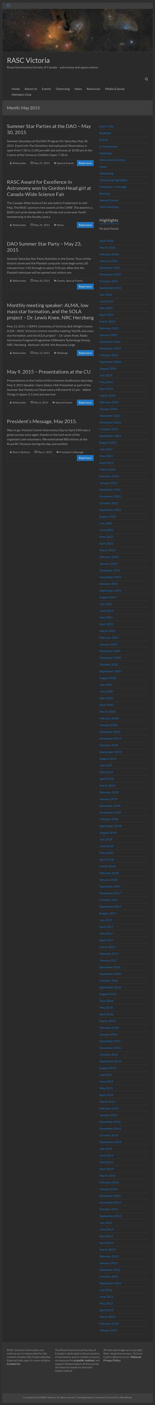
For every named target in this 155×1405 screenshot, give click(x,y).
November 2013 (110, 1202)
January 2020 (108, 725)
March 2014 (107, 1175)
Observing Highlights (113, 180)
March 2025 (107, 321)
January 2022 (108, 563)
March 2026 (107, 247)
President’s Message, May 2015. (42, 421)
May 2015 (106, 1088)
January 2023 (108, 483)
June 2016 (106, 1000)
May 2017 (106, 933)
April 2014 (106, 1169)
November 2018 (110, 812)
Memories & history (112, 160)
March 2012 (107, 1317)
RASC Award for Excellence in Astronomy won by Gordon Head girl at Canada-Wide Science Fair (49, 188)
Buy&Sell (105, 133)
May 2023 (106, 456)
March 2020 (107, 711)
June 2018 (106, 846)
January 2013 (108, 1263)
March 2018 (107, 866)
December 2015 (109, 1041)
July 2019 (105, 765)
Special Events (65, 163)
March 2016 (107, 1021)
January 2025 (108, 335)
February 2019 (109, 792)
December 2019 (109, 731)
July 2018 (105, 839)
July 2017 (105, 920)
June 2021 (106, 610)
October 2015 (108, 1054)
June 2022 (106, 530)
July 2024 (105, 375)
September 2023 (110, 436)
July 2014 (105, 1148)
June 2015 (106, 1081)
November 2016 (110, 974)
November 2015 (110, 1048)
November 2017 (110, 893)
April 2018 (106, 859)
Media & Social (114, 89)
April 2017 (106, 940)
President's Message (71, 452)
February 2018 (109, 873)
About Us (31, 89)
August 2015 (107, 1068)
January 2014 (108, 1189)
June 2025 (106, 301)
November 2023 (110, 422)
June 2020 (106, 691)
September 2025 (110, 288)
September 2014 (110, 1142)
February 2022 (109, 557)
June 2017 (106, 926)
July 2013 (105, 1222)
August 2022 (107, 516)
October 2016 (108, 980)
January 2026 (108, 261)
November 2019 (110, 738)
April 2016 (106, 1014)
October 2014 (108, 1135)
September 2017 (110, 906)
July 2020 (105, 684)
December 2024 (109, 341)
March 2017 (107, 947)
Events (46, 89)
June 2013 (106, 1229)
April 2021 (106, 624)
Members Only (21, 94)
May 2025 (106, 308)
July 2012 (105, 1290)
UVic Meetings (109, 207)
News (78, 89)
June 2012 (106, 1296)
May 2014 (106, 1162)
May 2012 (106, 1303)
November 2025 (110, 274)
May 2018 (106, 852)
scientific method (84, 1360)
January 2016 (108, 1034)
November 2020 (110, 657)
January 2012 (108, 1330)
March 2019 (107, 785)
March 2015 (107, 1101)
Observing (63, 89)
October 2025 (108, 281)
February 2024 (109, 402)
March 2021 (107, 631)
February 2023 (109, 476)
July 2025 (105, 294)
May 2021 (106, 617)
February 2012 (109, 1323)
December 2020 (109, 651)
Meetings (62, 353)
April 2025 (106, 314)
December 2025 (109, 267)
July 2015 (105, 1074)
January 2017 (108, 960)
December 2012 (109, 1269)
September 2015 (110, 1061)
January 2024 (108, 409)
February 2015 (109, 1108)
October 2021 (108, 583)
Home (16, 89)
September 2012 (110, 1283)
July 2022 (105, 523)
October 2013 (108, 1209)
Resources (93, 89)
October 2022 (108, 503)
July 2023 (105, 449)
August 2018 (107, 832)
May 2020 (106, 698)
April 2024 (106, 388)
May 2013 (106, 1236)
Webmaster (19, 163)
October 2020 (108, 664)
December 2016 (109, 967)
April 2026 (106, 240)
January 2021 (108, 644)
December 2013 (109, 1195)
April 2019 (106, 779)
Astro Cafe (106, 126)
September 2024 (110, 362)
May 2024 (106, 382)
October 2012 (108, 1276)
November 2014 (110, 1128)
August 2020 (107, 678)
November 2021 (110, 577)
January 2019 (108, 799)
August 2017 (107, 913)
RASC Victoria (28, 60)
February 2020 (109, 718)
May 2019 (106, 772)
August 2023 (107, 442)
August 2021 (107, 597)
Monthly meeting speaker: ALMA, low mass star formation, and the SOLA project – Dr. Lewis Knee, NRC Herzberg (50, 311)
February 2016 (109, 1027)
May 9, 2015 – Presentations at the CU (49, 372)
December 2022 (109, 489)
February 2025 (109, 328)
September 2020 (110, 671)
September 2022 (110, 510)
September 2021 (110, 590)
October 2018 (108, 819)
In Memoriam (108, 146)
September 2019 (110, 752)
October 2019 (108, 745)
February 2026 (109, 254)
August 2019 (107, 758)
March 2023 (107, 469)
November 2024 (110, 348)
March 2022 (107, 550)
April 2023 (106, 462)
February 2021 (109, 637)
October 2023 (108, 429)
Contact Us (13, 1363)
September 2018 (110, 826)
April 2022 (106, 543)
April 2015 (106, 1095)
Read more (85, 163)
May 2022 (106, 536)
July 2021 (105, 604)
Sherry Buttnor (21, 452)
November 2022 (110, 496)
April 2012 (106, 1310)
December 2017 (109, 886)
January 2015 (108, 1115)
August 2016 (107, 994)
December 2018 (109, 805)
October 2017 (108, 900)
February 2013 (109, 1256)
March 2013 (107, 1249)
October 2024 (108, 355)
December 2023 (109, 415)
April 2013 (106, 1243)
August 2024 (107, 368)
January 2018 (108, 879)
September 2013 (110, 1216)
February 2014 (109, 1182)
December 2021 (109, 570)
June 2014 (106, 1155)
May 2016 (106, 1007)
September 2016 (110, 987)
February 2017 (109, 953)
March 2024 (107, 395)
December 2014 (109, 1122)
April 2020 (106, 705)
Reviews (104, 193)
